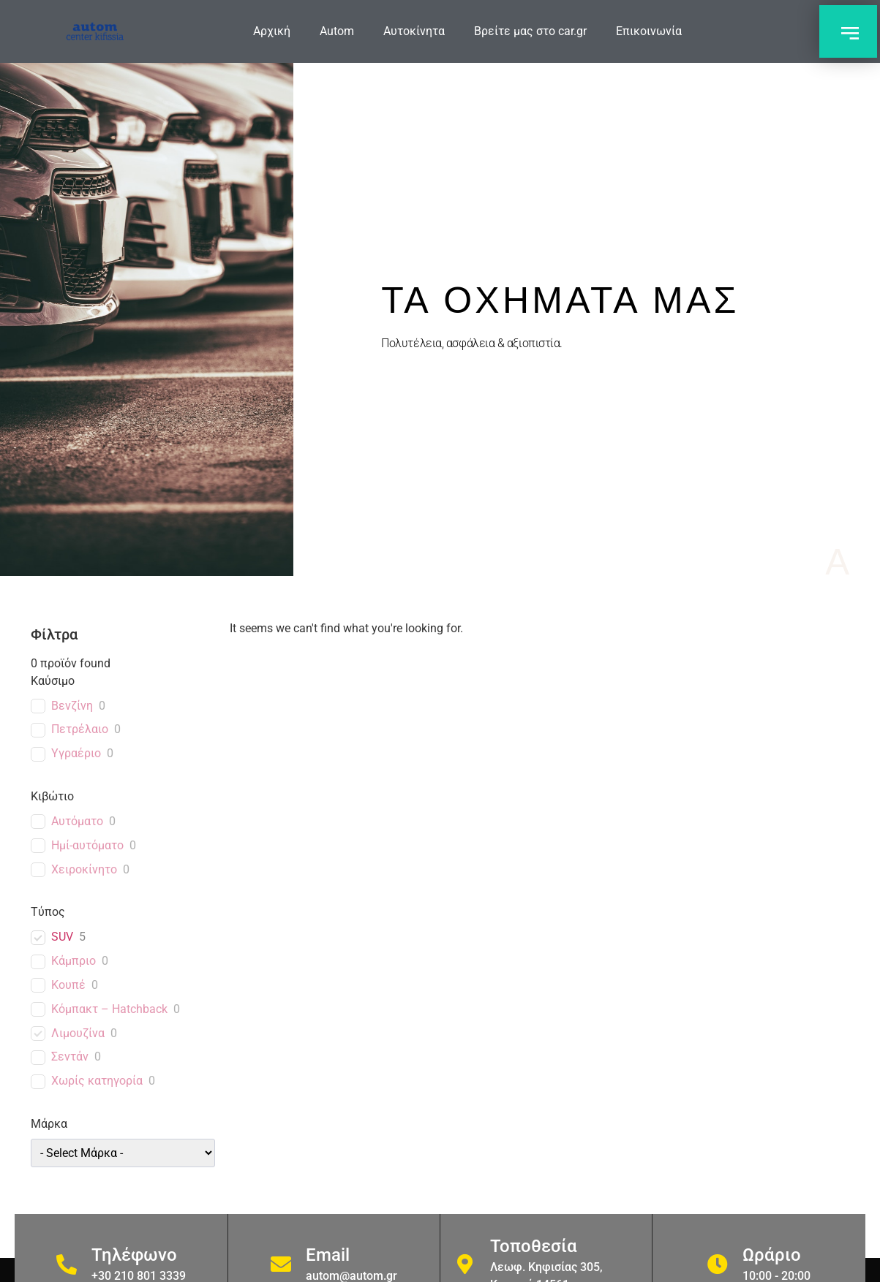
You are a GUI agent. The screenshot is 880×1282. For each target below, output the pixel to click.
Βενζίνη (72, 706)
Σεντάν (70, 1056)
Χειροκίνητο (84, 869)
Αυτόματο (77, 821)
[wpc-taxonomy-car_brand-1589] (123, 1153)
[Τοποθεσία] (465, 1264)
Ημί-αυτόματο (87, 845)
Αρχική (271, 31)
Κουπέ (68, 985)
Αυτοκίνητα (414, 31)
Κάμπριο (73, 961)
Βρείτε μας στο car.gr (530, 31)
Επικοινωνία (649, 31)
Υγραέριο (76, 753)
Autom (337, 31)
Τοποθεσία (533, 1246)
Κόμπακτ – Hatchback (109, 1009)
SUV (62, 937)
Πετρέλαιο (79, 729)
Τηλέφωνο (134, 1255)
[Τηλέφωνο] (66, 1264)
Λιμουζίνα (78, 1033)
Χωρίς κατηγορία (97, 1081)
